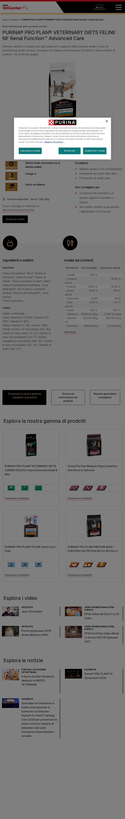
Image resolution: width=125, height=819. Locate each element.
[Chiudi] (106, 121)
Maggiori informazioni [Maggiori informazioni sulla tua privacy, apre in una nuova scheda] (53, 142)
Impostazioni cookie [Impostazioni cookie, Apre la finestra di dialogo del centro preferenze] (30, 151)
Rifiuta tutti (69, 151)
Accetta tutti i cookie (95, 151)
